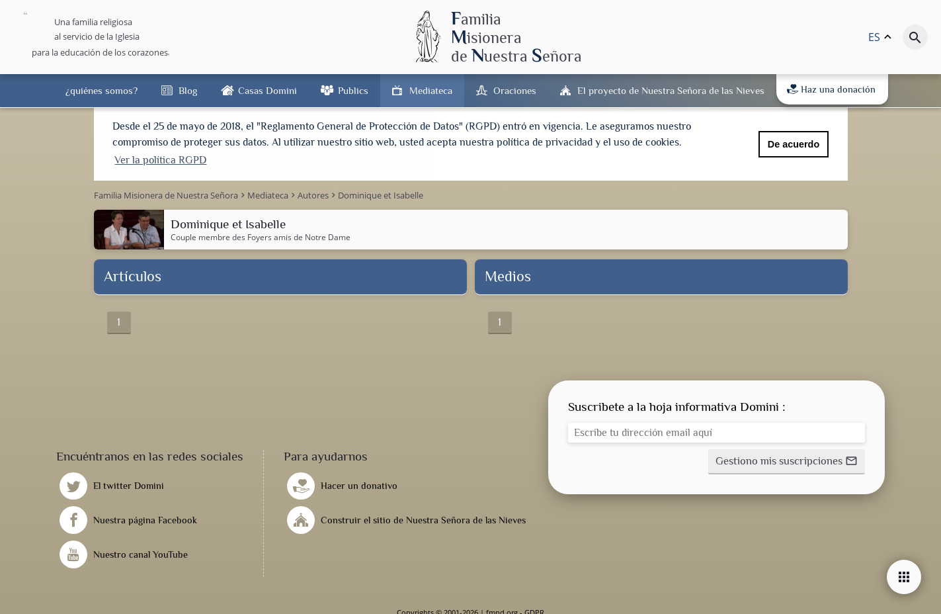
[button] (786, 460)
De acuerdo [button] (793, 144)
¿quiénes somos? (101, 90)
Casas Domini (267, 90)
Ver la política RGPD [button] (160, 160)
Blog (188, 90)
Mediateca (430, 90)
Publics (353, 90)
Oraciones (514, 90)
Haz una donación (831, 89)
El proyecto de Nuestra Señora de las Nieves (670, 90)
